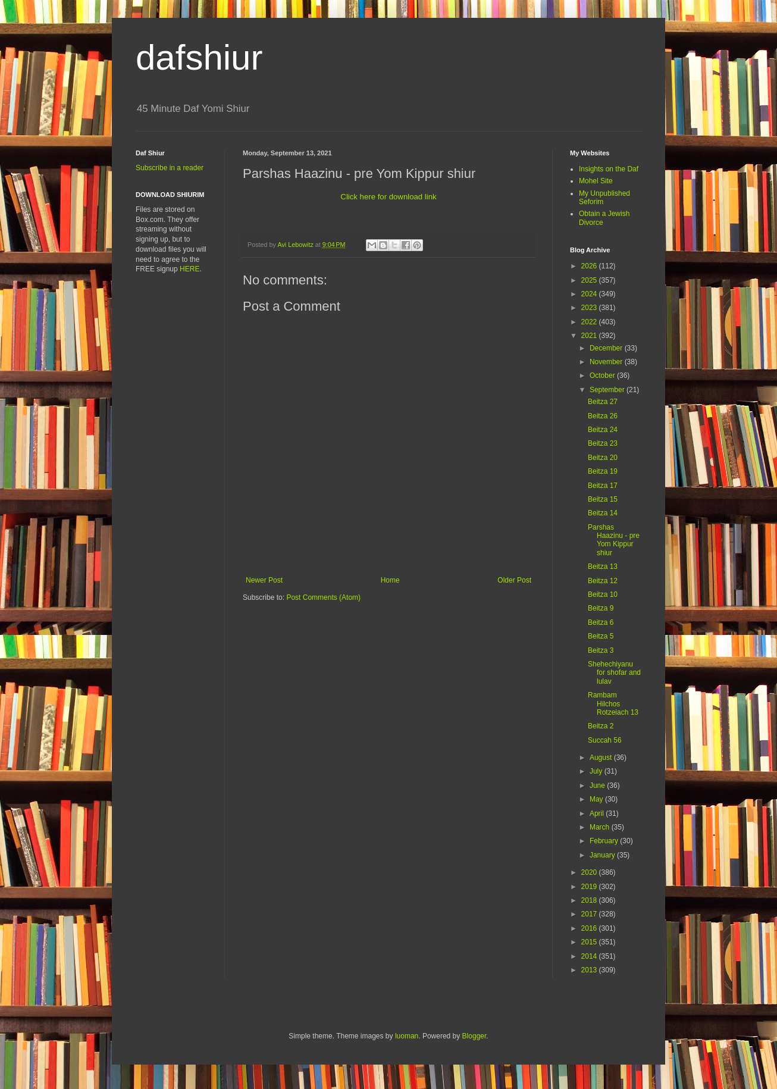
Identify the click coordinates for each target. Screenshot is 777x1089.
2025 (590, 280)
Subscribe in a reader (169, 168)
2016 (590, 928)
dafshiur (199, 57)
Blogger (474, 1036)
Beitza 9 (600, 608)
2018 (590, 900)
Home (390, 580)
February (605, 841)
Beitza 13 (603, 566)
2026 (590, 266)
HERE (189, 269)
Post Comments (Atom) (323, 597)
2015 (590, 942)
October (603, 375)
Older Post (514, 580)
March (601, 827)
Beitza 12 (603, 581)
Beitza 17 (603, 485)
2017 (590, 914)
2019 (590, 887)
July (597, 771)
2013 (590, 970)
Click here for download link (388, 196)
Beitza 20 (603, 457)
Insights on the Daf (608, 169)
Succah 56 (605, 740)
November (607, 362)
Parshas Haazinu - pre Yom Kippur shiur (614, 540)
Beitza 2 (600, 726)
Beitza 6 (600, 622)
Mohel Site (596, 181)
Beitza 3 (600, 650)
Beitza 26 (603, 416)
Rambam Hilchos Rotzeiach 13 (613, 703)
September (608, 390)
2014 (590, 956)
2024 (590, 294)
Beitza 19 (603, 471)
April (598, 813)
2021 (590, 335)
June (598, 785)
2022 (590, 322)
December (607, 348)
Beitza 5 (600, 636)
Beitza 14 (603, 513)
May (597, 799)
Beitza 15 (603, 499)
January (603, 855)
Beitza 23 (603, 443)
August (602, 757)
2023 (590, 307)
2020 (590, 872)
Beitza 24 (603, 429)
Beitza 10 (603, 594)
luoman (406, 1036)
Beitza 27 (603, 402)
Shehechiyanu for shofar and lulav (614, 673)
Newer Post (264, 580)
